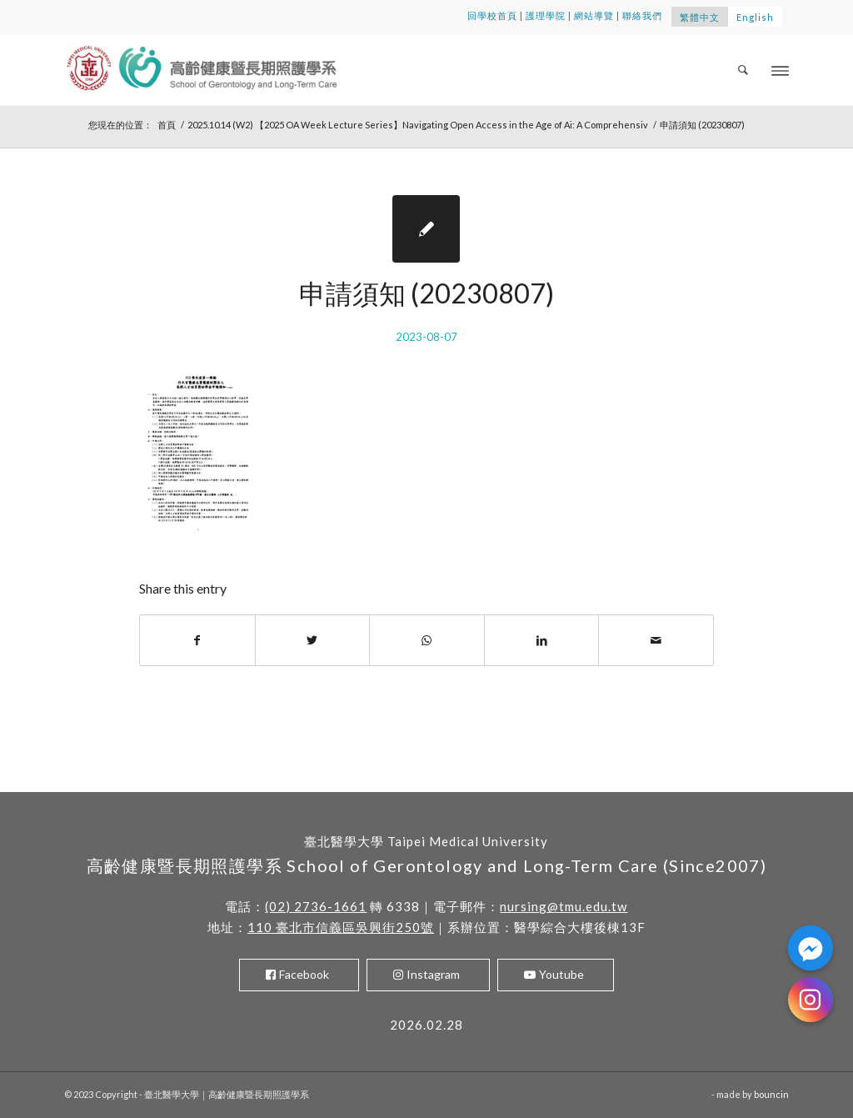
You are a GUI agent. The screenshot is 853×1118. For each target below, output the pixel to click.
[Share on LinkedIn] (542, 640)
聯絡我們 (642, 15)
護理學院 (546, 15)
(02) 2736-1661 (316, 906)
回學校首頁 (492, 15)
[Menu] (780, 69)
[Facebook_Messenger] (810, 947)
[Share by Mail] (656, 640)
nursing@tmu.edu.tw (563, 906)
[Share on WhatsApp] (427, 640)
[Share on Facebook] (197, 640)
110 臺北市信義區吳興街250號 (340, 927)
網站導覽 (594, 15)
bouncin (771, 1094)
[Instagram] (810, 999)
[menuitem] (744, 69)
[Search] (744, 69)
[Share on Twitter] (313, 640)
